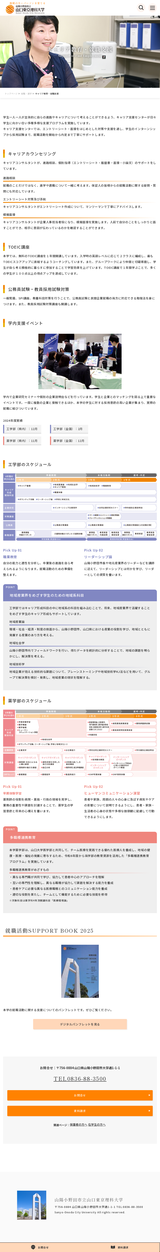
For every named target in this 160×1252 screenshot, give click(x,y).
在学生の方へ (97, 1124)
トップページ (11, 93)
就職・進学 (26, 93)
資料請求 (80, 1111)
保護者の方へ (78, 1124)
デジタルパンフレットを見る (80, 1024)
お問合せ (80, 1095)
